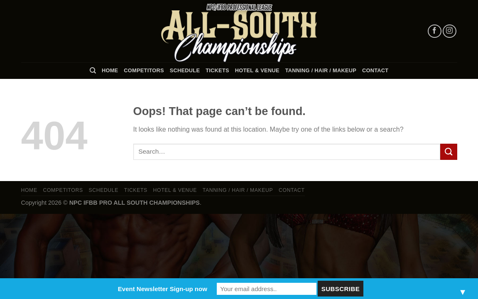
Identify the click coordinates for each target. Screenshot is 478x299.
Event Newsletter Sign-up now (162, 288)
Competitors (144, 70)
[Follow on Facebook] (434, 31)
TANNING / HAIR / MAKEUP (320, 70)
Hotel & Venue (257, 70)
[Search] (93, 70)
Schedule (185, 70)
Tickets (217, 70)
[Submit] (448, 152)
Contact (375, 70)
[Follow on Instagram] (449, 31)
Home (110, 70)
